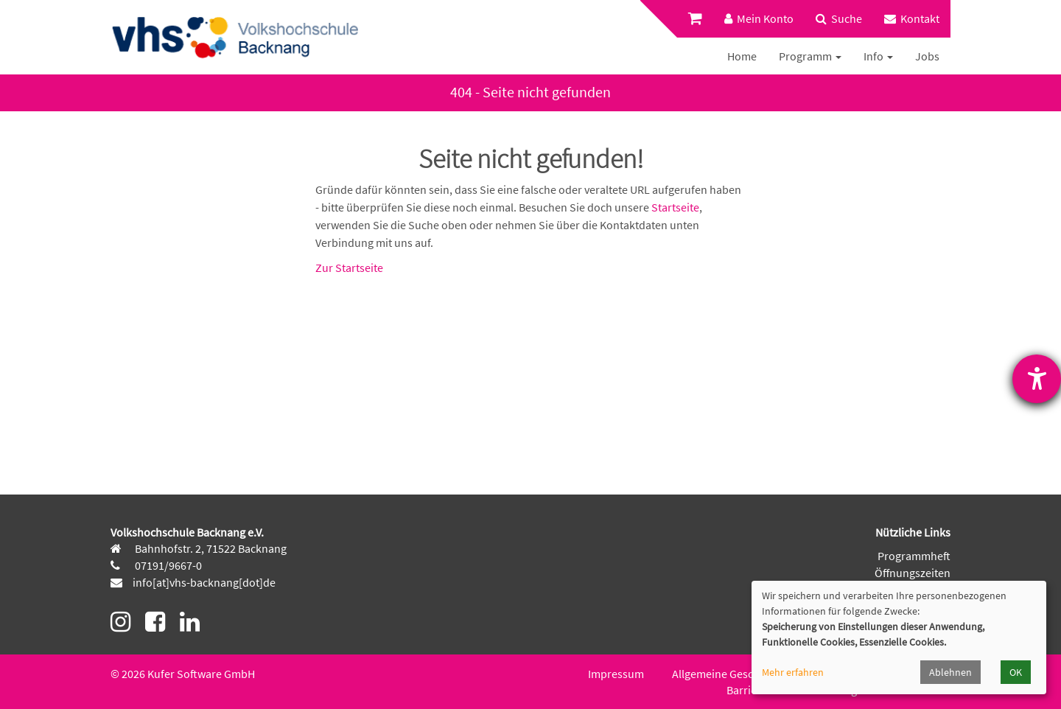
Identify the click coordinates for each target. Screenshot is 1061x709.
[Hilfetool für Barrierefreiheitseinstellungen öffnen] (1036, 378)
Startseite (675, 207)
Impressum (616, 673)
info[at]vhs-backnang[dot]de (204, 582)
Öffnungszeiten (912, 572)
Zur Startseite (349, 267)
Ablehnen (950, 672)
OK (1015, 672)
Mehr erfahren (793, 672)
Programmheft (914, 555)
